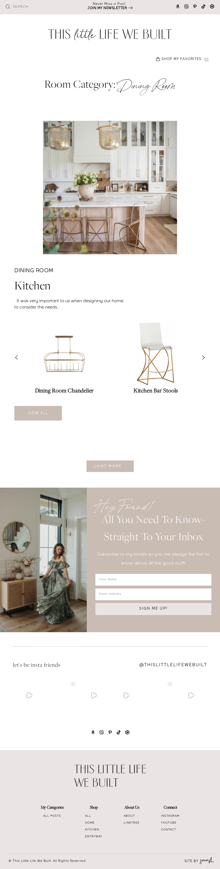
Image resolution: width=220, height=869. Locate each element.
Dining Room (34, 271)
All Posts (52, 816)
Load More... (110, 466)
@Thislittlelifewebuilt (173, 665)
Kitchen (32, 287)
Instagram (170, 816)
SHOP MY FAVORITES (178, 59)
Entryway (93, 836)
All (88, 816)
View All (38, 413)
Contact (168, 829)
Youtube (168, 823)
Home (90, 823)
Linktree (132, 823)
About (129, 816)
